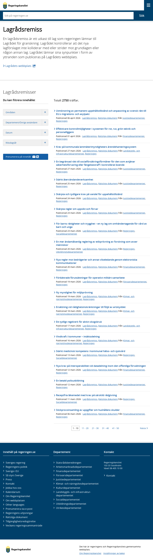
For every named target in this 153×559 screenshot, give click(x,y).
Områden (27, 112)
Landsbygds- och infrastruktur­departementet (73, 493)
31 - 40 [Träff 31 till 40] (105, 428)
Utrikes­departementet (68, 508)
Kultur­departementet (68, 487)
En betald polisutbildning (70, 380)
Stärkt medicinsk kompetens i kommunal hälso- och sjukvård (90, 351)
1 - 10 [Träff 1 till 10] (75, 428)
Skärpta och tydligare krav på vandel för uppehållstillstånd (89, 194)
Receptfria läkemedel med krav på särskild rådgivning (86, 395)
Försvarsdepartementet (135, 281)
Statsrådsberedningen (68, 462)
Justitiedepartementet (134, 118)
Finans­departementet (68, 471)
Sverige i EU (12, 471)
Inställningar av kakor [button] (114, 553)
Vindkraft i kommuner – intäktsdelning (78, 336)
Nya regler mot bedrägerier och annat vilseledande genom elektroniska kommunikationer (96, 261)
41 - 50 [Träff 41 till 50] (115, 428)
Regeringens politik (16, 466)
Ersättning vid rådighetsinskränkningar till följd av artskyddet (91, 307)
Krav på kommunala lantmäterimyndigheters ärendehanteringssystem (96, 146)
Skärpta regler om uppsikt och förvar (77, 209)
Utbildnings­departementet (71, 503)
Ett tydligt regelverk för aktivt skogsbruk (79, 321)
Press (9, 479)
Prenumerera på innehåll (22, 156)
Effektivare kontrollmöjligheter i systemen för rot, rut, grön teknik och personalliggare (96, 130)
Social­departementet (68, 499)
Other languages (15, 504)
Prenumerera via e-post (19, 508)
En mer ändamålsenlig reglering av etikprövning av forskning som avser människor (96, 243)
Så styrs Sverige (14, 475)
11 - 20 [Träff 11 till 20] (85, 428)
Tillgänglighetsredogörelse (21, 521)
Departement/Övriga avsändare (27, 122)
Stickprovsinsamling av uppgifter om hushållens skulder (88, 410)
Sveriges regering (15, 462)
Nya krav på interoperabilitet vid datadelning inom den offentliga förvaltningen (101, 366)
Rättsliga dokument (107, 118)
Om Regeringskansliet (18, 496)
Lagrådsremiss (89, 118)
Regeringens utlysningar (19, 513)
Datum (27, 133)
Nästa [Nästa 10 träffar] (144, 428)
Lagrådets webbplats (18, 66)
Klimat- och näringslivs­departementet (77, 483)
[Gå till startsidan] (15, 5)
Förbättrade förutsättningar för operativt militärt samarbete (90, 277)
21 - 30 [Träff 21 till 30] (95, 428)
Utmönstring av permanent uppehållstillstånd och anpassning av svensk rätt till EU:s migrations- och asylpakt (101, 112)
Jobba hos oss (13, 487)
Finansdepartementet (133, 136)
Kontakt (10, 483)
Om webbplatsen (15, 500)
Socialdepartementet (66, 233)
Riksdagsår (27, 143)
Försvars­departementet (69, 475)
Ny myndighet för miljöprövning (74, 292)
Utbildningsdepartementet (69, 251)
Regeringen (62, 121)
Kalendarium (13, 492)
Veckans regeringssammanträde (24, 525)
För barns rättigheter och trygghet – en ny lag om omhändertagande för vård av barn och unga (101, 225)
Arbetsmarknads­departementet (74, 466)
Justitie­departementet (68, 479)
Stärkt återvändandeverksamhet (74, 179)
